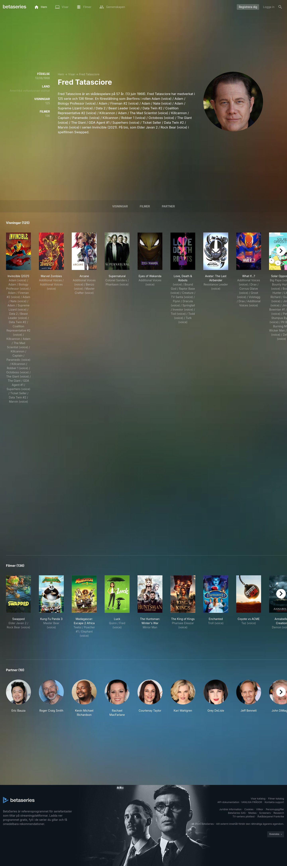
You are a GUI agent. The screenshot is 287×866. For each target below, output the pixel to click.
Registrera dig (248, 7)
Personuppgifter (275, 809)
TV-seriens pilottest (244, 816)
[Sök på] (280, 7)
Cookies (249, 809)
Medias (252, 812)
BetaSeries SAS (237, 812)
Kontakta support (274, 802)
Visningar (120, 206)
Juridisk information (230, 809)
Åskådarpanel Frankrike (270, 816)
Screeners (265, 812)
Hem (61, 74)
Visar (71, 74)
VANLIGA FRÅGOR (251, 802)
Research (278, 812)
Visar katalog (258, 798)
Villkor (259, 809)
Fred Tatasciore (89, 74)
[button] (18, 698)
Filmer (145, 206)
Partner (168, 206)
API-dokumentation (228, 802)
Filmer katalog (276, 798)
